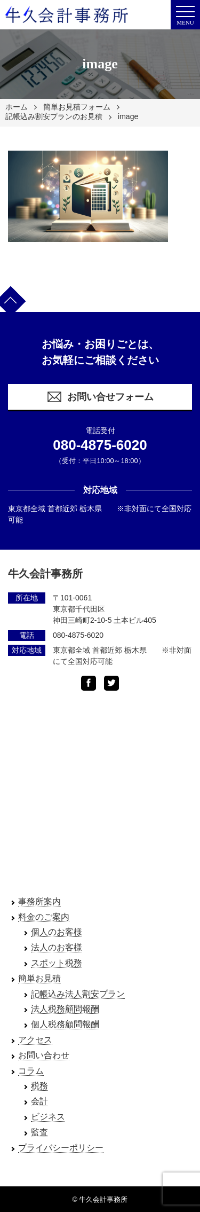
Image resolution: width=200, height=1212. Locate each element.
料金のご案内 (43, 916)
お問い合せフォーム (100, 397)
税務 (39, 1085)
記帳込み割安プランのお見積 (53, 116)
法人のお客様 (56, 947)
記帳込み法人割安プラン (78, 993)
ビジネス (48, 1116)
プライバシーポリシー (60, 1147)
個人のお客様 (56, 931)
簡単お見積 (39, 978)
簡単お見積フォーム (76, 107)
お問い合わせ (43, 1055)
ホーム (16, 107)
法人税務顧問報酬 (65, 1008)
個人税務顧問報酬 (65, 1024)
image (128, 116)
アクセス (35, 1039)
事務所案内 (39, 901)
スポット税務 (56, 962)
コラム (31, 1070)
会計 (39, 1101)
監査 (39, 1132)
